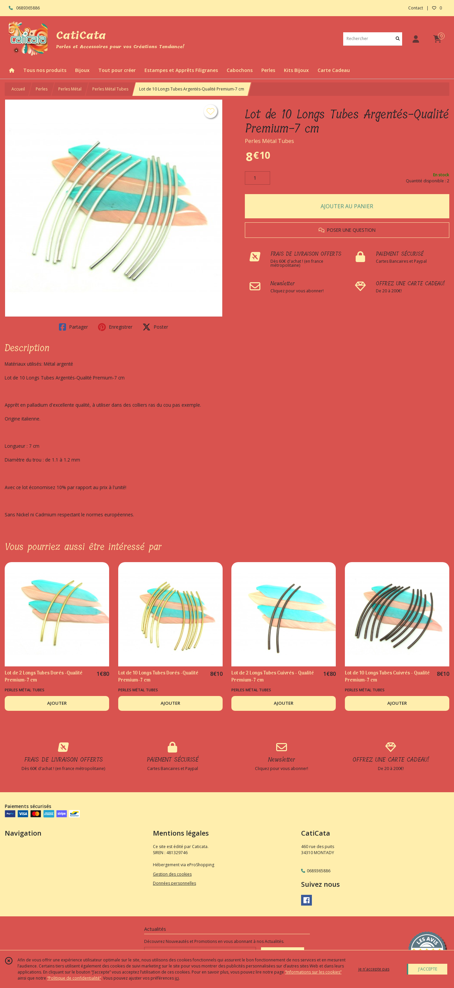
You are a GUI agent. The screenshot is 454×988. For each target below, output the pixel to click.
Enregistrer (115, 327)
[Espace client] (416, 39)
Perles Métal (70, 89)
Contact (415, 8)
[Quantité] (257, 178)
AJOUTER (57, 703)
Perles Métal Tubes (110, 89)
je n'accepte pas (373, 969)
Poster (155, 327)
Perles (41, 89)
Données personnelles (174, 883)
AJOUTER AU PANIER (347, 206)
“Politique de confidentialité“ (74, 978)
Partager (73, 327)
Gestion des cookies (172, 874)
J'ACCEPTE (427, 969)
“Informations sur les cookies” (313, 972)
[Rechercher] (397, 38)
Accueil (18, 89)
